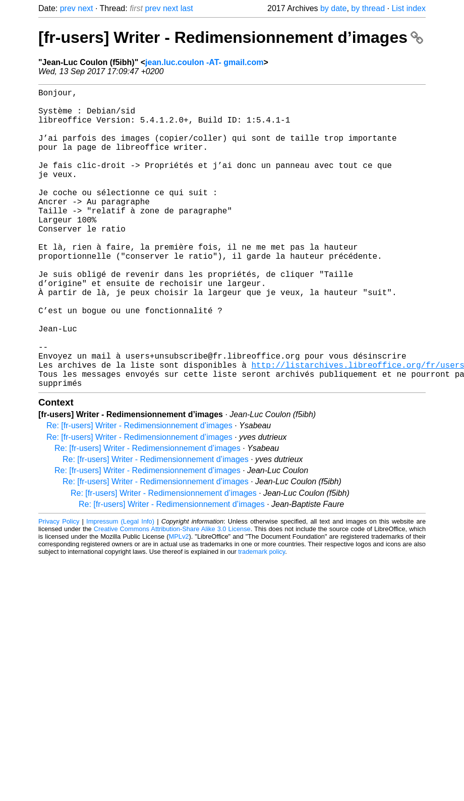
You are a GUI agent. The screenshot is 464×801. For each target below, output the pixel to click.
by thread (368, 8)
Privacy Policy (58, 588)
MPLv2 (179, 603)
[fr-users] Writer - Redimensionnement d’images (230, 37)
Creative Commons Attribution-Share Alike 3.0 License (172, 595)
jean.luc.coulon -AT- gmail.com (204, 62)
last (187, 8)
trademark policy (261, 618)
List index (408, 8)
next (85, 8)
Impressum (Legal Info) (120, 588)
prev (68, 8)
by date (333, 8)
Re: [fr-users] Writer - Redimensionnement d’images (139, 492)
